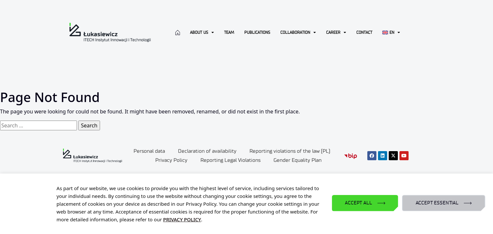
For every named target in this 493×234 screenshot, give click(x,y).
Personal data (149, 151)
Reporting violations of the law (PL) (289, 151)
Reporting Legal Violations (230, 160)
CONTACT (364, 32)
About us (202, 32)
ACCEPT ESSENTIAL (437, 203)
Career (336, 32)
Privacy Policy (171, 160)
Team (229, 32)
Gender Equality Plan (297, 160)
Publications (257, 32)
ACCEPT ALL (358, 203)
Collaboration (298, 32)
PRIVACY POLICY (182, 219)
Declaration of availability (207, 151)
